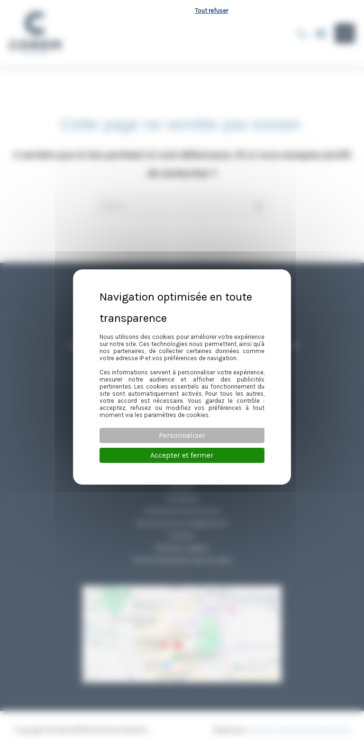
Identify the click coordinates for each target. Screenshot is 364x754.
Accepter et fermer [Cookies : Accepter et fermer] (181, 455)
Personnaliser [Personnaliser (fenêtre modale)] (182, 435)
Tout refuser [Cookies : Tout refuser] (211, 10)
